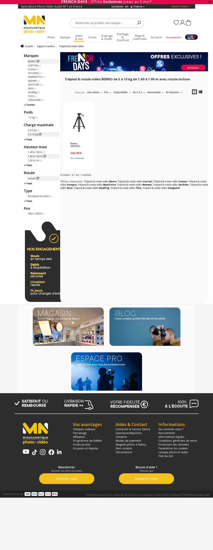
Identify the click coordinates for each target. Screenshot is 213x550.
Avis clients (95, 92)
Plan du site (165, 456)
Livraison (121, 437)
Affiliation (79, 437)
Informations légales (171, 437)
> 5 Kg (32, 117)
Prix (108, 92)
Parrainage (80, 433)
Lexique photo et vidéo (173, 452)
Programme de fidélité (87, 440)
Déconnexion (124, 452)
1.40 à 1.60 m (36, 152)
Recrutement (166, 433)
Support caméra (46, 46)
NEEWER (33, 80)
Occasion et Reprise (85, 448)
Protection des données (173, 444)
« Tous (28, 139)
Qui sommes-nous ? (171, 429)
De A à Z (139, 92)
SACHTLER (35, 84)
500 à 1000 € (36, 213)
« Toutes (29, 104)
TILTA (32, 96)
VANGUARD (36, 100)
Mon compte (124, 448)
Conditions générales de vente (177, 440)
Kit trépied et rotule (40, 196)
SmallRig (34, 92)
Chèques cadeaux (84, 429)
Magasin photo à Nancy (131, 444)
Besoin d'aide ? (180, 6)
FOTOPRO (35, 73)
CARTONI (34, 65)
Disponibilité (122, 92)
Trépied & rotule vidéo (71, 46)
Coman (33, 69)
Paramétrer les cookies (173, 448)
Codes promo (81, 444)
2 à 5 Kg (33, 130)
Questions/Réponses (129, 433)
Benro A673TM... (75, 145)
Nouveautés (155, 92)
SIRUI (32, 88)
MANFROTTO (36, 77)
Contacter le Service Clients (133, 429)
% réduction (174, 92)
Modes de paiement (128, 440)
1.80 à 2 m (35, 160)
